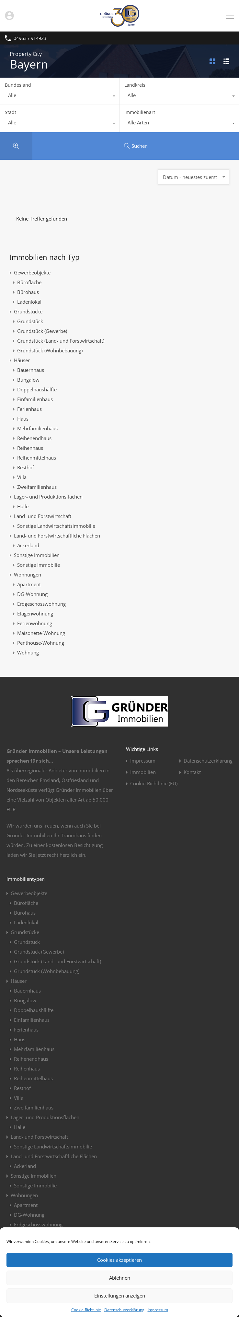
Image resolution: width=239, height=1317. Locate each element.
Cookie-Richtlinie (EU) (153, 783)
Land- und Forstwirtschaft (42, 516)
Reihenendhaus (34, 438)
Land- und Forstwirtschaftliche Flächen (57, 535)
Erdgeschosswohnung (41, 604)
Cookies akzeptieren (119, 1260)
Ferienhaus (29, 409)
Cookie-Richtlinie (86, 1309)
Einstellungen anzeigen (119, 1295)
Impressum (158, 1309)
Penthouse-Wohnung (40, 643)
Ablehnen (119, 1277)
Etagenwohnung (35, 613)
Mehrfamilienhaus (37, 428)
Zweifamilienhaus (37, 487)
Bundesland (18, 85)
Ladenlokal (29, 301)
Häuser (22, 360)
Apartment (29, 584)
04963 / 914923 (30, 38)
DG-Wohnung (32, 594)
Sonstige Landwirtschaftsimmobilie (56, 526)
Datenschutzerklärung (124, 1309)
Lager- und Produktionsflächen (48, 496)
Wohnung (28, 652)
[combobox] (59, 97)
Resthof (25, 467)
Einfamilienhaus (35, 399)
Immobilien (143, 772)
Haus (22, 418)
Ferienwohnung (34, 623)
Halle (22, 506)
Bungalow (28, 379)
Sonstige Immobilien (37, 555)
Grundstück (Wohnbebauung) (50, 350)
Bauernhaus (30, 370)
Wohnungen (27, 574)
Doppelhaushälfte (37, 389)
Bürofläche (29, 282)
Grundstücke (28, 311)
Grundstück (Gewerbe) (42, 331)
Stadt (10, 112)
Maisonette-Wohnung (41, 633)
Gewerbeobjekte (32, 272)
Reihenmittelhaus (36, 457)
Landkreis (134, 85)
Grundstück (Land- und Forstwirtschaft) (60, 340)
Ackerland (28, 545)
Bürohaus (28, 292)
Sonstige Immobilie (38, 565)
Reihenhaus (30, 448)
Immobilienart (139, 112)
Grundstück (30, 321)
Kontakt (192, 772)
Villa (22, 477)
